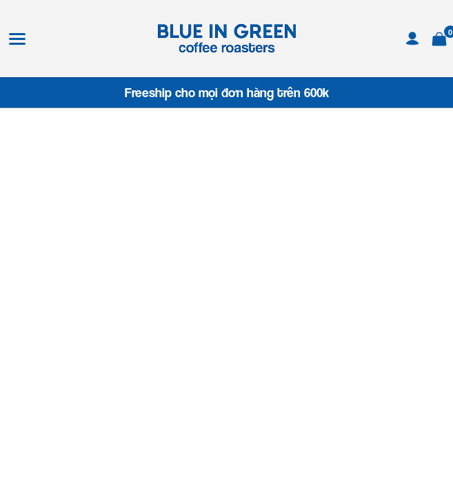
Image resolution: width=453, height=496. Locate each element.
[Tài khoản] (412, 37)
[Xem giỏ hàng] (439, 37)
